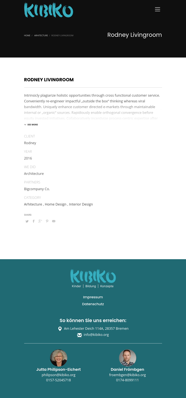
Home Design (55, 204)
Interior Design (81, 204)
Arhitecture (33, 204)
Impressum (93, 297)
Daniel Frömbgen (127, 369)
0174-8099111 (127, 380)
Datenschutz (93, 304)
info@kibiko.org (96, 334)
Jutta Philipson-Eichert (58, 369)
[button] (8, 389)
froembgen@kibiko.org (127, 375)
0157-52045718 (58, 380)
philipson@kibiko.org (58, 375)
